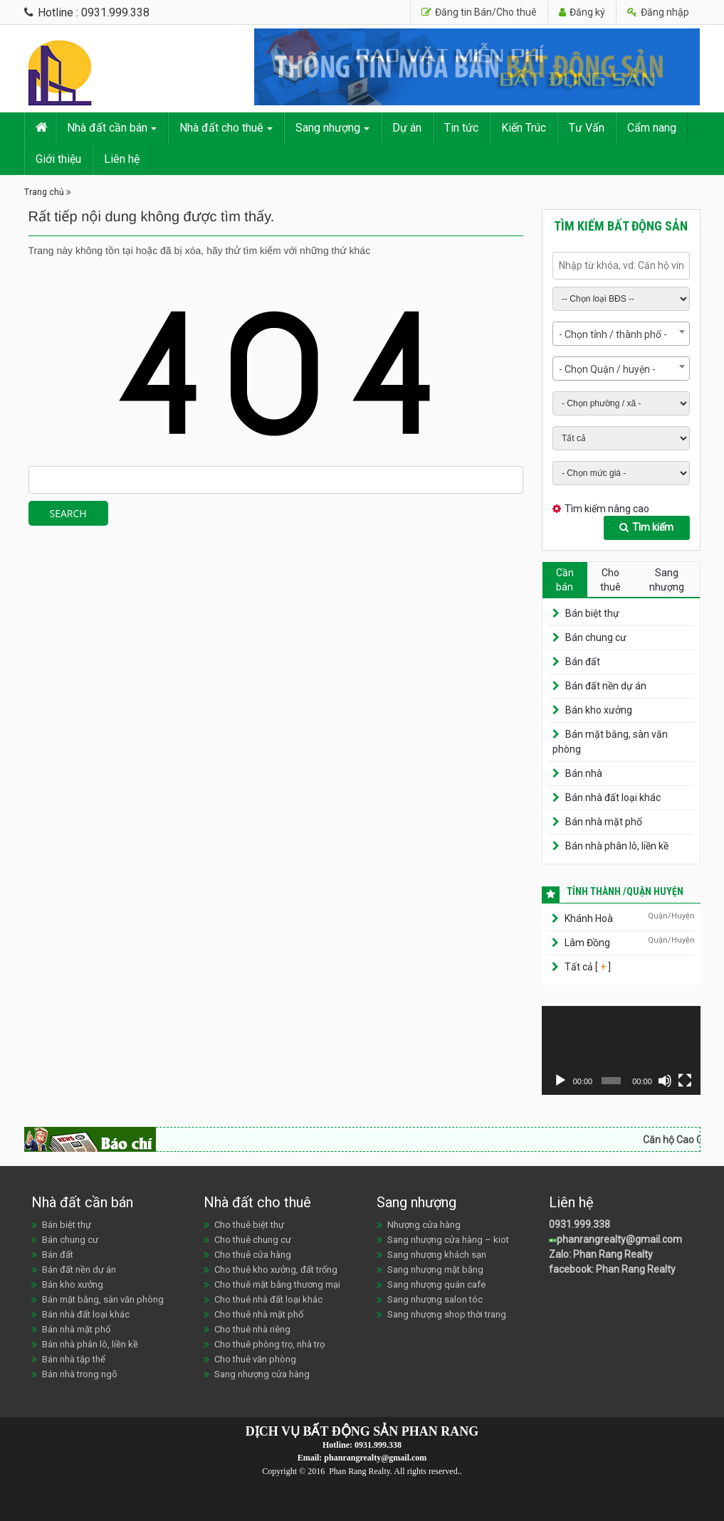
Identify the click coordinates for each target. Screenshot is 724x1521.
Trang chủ (44, 192)
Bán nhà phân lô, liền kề (616, 846)
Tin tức (461, 127)
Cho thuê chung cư (252, 1239)
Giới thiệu (58, 159)
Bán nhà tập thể (73, 1359)
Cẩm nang (651, 127)
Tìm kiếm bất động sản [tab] (621, 225)
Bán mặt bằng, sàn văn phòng (103, 1299)
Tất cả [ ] (586, 967)
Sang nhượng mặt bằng (435, 1269)
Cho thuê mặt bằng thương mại (277, 1284)
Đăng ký (582, 12)
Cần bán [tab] (565, 580)
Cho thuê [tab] (610, 580)
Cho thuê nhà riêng (252, 1329)
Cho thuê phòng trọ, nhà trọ (269, 1344)
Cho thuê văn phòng (255, 1359)
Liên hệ (122, 159)
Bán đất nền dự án (605, 685)
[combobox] (621, 334)
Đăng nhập (658, 12)
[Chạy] (560, 1081)
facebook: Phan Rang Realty (612, 1269)
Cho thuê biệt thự (249, 1224)
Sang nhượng (327, 127)
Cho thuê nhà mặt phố (258, 1314)
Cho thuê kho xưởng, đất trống (275, 1269)
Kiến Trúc (523, 127)
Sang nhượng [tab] (666, 580)
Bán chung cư (595, 637)
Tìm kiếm (646, 527)
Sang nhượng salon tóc (435, 1299)
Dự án (406, 127)
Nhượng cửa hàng (424, 1224)
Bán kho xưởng (598, 710)
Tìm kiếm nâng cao (607, 508)
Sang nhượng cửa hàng (262, 1374)
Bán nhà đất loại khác (613, 797)
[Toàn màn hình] (685, 1081)
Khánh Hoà (589, 918)
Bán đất (582, 661)
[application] (621, 1050)
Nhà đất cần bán (107, 127)
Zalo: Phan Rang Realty (601, 1254)
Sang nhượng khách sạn (436, 1254)
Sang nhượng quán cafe (436, 1284)
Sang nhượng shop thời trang (446, 1314)
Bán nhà (583, 773)
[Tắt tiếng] (665, 1081)
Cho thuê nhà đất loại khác (268, 1299)
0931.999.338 (579, 1224)
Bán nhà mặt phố (603, 821)
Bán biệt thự (592, 613)
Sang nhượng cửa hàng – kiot (448, 1239)
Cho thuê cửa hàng (252, 1254)
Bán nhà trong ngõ (79, 1374)
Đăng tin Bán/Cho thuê (479, 12)
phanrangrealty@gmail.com (615, 1239)
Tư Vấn (586, 127)
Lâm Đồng (587, 942)
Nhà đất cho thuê (221, 127)
